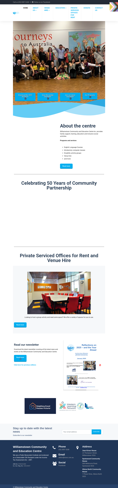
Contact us (99, 9)
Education (60, 8)
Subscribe (96, 431)
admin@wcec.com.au (66, 457)
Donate (87, 8)
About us (35, 9)
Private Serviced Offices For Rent (75, 12)
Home (25, 8)
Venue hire (47, 9)
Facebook (62, 465)
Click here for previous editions (25, 365)
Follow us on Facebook (41, 2)
